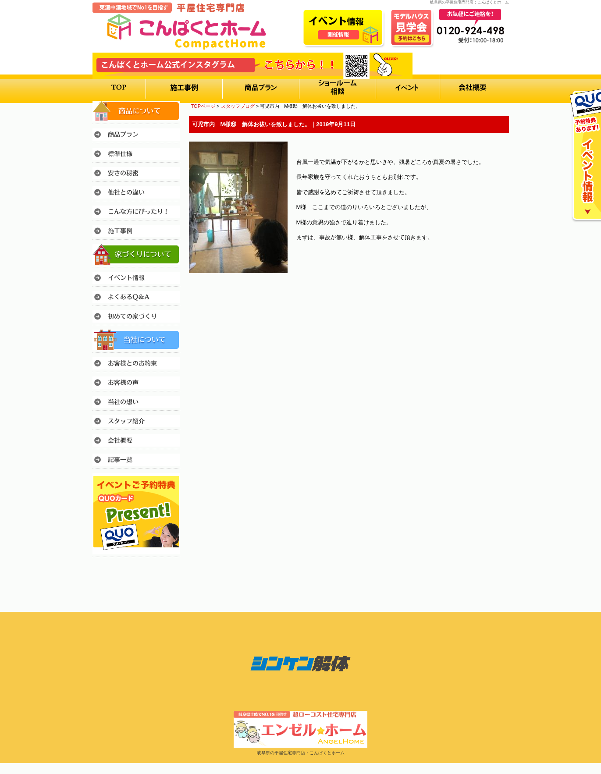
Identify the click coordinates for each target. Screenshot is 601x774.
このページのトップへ (487, 297)
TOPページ (203, 106)
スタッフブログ (238, 106)
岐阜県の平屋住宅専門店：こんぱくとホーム (301, 752)
